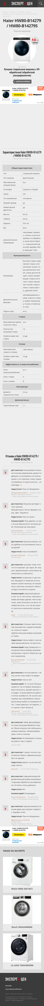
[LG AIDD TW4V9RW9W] (22, 947)
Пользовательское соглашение (15, 997)
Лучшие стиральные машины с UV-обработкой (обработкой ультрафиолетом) (22, 72)
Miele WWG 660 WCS (22, 888)
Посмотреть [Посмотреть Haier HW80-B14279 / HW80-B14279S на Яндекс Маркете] (19, 95)
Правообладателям (17, 1000)
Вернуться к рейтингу (22, 82)
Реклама (8, 986)
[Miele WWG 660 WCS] (22, 871)
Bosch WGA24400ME (22, 927)
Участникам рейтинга (13, 989)
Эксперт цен (22, 4)
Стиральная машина (17, 101)
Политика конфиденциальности (18, 997)
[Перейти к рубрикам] (5, 3)
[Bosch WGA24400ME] (22, 909)
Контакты (30, 994)
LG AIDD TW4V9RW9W (22, 965)
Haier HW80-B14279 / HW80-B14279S (20, 89)
